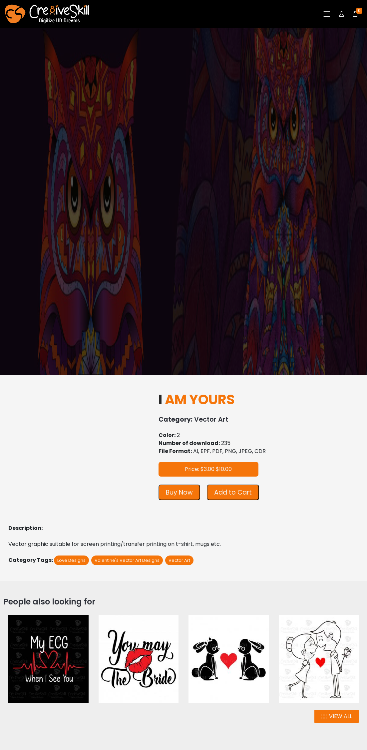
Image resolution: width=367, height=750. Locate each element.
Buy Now (179, 492)
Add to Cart (233, 492)
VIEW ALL (336, 716)
